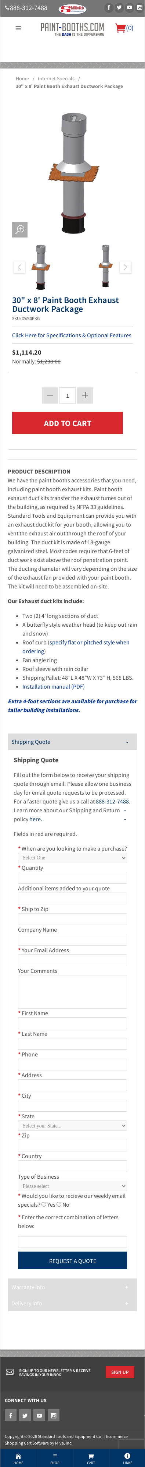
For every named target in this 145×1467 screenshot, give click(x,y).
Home (22, 78)
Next (125, 267)
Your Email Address (43, 950)
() (124, 27)
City (24, 1095)
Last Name (32, 1033)
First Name (33, 1013)
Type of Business (38, 1176)
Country (29, 1156)
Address (30, 1075)
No (65, 1204)
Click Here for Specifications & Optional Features (71, 335)
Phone (28, 1054)
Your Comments (37, 970)
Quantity (30, 867)
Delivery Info (26, 1303)
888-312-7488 (28, 8)
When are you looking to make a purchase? (72, 848)
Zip (24, 1135)
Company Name (37, 929)
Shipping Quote (30, 741)
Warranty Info (28, 1287)
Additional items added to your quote (64, 888)
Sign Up (120, 1372)
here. (35, 819)
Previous (19, 267)
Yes (51, 1204)
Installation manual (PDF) (53, 686)
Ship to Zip (33, 908)
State (26, 1116)
